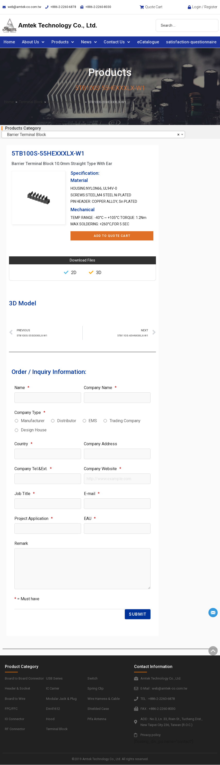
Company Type (29, 412)
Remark (21, 543)
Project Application (33, 518)
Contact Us (117, 42)
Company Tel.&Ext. (33, 468)
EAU (90, 518)
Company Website (102, 468)
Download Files (82, 260)
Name (21, 387)
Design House (34, 430)
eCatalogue (148, 42)
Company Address (100, 443)
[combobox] (93, 134)
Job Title (24, 493)
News (89, 42)
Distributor (66, 420)
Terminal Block (31, 102)
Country (23, 443)
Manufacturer (33, 420)
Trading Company (125, 420)
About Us (33, 42)
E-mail (92, 493)
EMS (93, 420)
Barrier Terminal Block (65, 102)
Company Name (100, 387)
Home (9, 42)
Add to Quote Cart (112, 236)
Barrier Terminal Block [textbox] (92, 134)
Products (62, 42)
